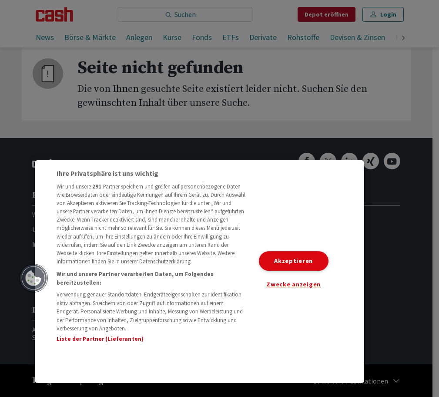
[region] (199, 271)
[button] (33, 278)
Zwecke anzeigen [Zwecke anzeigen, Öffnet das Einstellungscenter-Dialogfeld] (293, 284)
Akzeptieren (293, 261)
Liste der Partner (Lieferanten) (100, 339)
